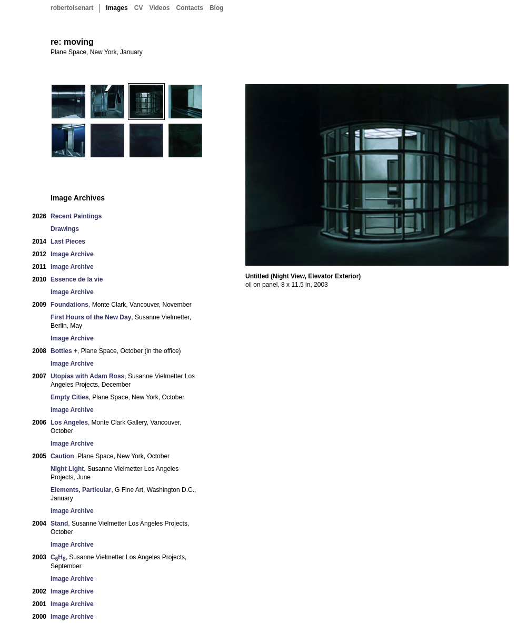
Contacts (189, 8)
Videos (159, 8)
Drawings (65, 229)
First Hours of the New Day (91, 317)
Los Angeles (69, 422)
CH (58, 557)
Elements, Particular (81, 490)
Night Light (67, 468)
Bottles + (64, 351)
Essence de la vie (77, 279)
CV (138, 8)
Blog (217, 8)
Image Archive (72, 254)
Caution (62, 456)
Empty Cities (70, 397)
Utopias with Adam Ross (87, 376)
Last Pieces (68, 241)
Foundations (69, 304)
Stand (59, 523)
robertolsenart (72, 8)
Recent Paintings (76, 216)
